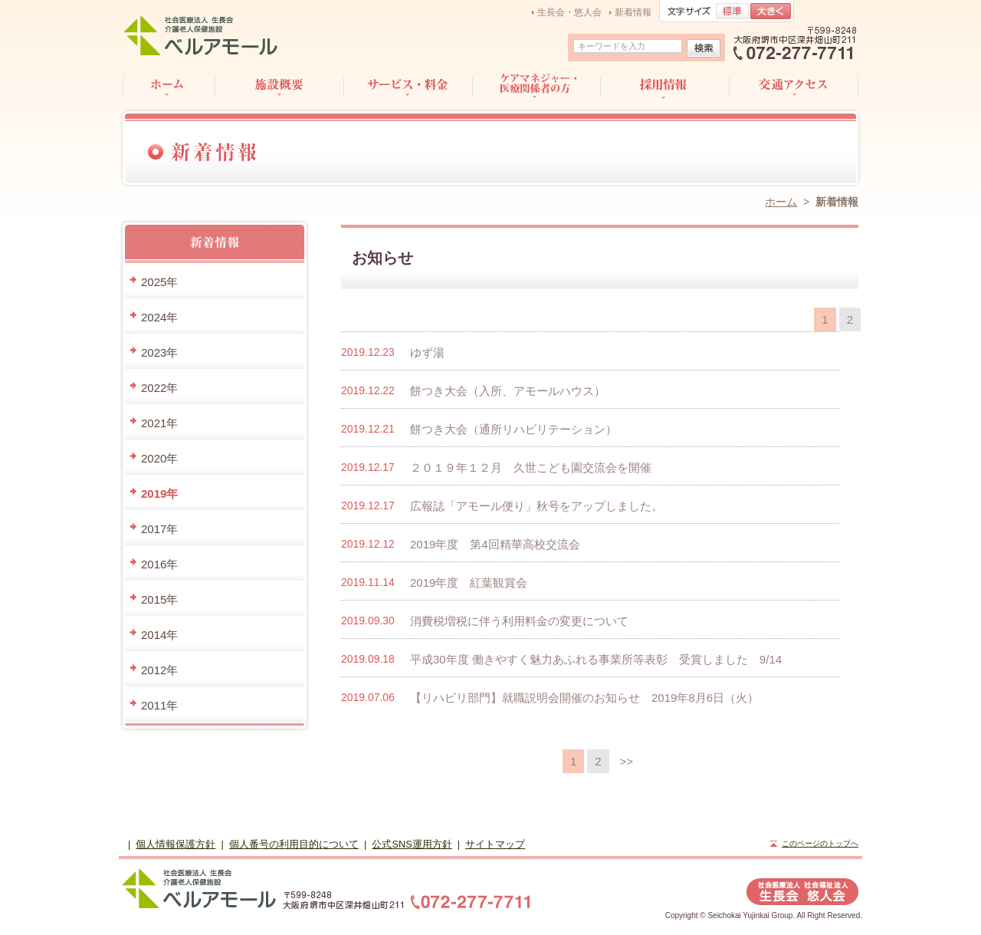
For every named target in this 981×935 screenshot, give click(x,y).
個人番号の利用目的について (294, 844)
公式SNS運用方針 (411, 844)
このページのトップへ (820, 843)
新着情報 (633, 12)
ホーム (781, 202)
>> (627, 761)
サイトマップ (495, 844)
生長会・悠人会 (569, 12)
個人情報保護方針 (175, 844)
